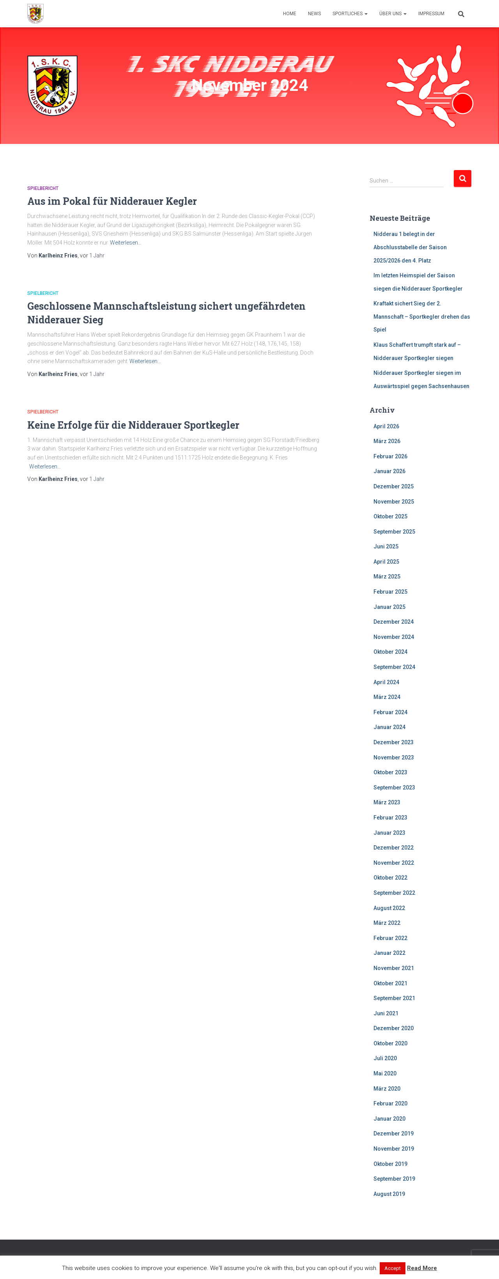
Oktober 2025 (390, 516)
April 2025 (386, 562)
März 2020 (386, 1089)
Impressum (431, 13)
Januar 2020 (389, 1119)
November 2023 (393, 757)
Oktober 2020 (390, 1043)
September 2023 (394, 787)
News (314, 13)
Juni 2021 (385, 1013)
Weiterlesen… (126, 242)
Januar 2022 (389, 953)
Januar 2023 (389, 833)
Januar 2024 (389, 727)
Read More (422, 1268)
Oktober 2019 (390, 1164)
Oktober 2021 (390, 983)
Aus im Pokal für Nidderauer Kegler (112, 201)
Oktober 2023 (390, 772)
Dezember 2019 (393, 1133)
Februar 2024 (390, 712)
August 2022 (389, 908)
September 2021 (394, 998)
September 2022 (394, 893)
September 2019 (394, 1179)
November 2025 (393, 501)
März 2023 (386, 802)
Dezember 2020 (393, 1028)
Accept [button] (392, 1268)
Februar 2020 (390, 1103)
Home (289, 13)
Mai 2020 (384, 1073)
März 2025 (386, 576)
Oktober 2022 (390, 878)
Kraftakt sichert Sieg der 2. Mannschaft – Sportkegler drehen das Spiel (421, 316)
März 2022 (386, 923)
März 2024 (386, 697)
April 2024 (386, 682)
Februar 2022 (390, 938)
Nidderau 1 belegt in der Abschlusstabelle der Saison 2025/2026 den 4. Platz (410, 247)
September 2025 (394, 532)
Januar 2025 (389, 607)
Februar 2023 (390, 817)
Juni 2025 (385, 546)
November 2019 (393, 1149)
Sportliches (350, 13)
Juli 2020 (385, 1058)
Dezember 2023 (393, 742)
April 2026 (386, 426)
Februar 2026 (390, 456)
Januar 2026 (389, 471)
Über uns (393, 13)
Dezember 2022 (393, 847)
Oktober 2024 (390, 652)
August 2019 (389, 1194)
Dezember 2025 (393, 486)
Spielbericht (42, 188)
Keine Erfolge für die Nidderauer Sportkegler (133, 425)
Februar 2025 (390, 592)
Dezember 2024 (393, 622)
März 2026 (386, 441)
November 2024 (393, 637)
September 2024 (394, 667)
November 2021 (393, 968)
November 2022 (393, 863)
